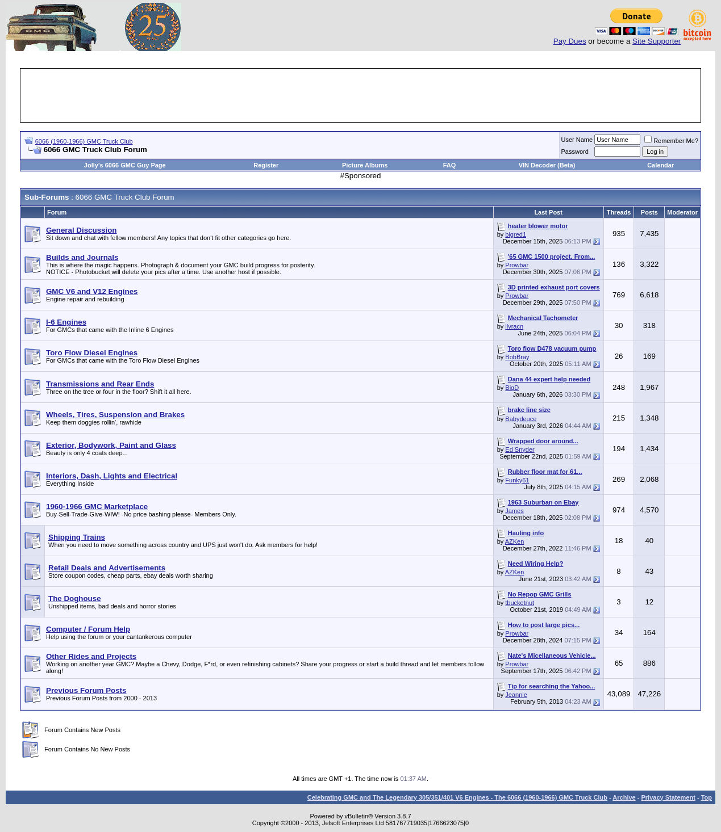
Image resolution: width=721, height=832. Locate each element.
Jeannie (516, 694)
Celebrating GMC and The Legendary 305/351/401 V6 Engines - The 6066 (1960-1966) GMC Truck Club (457, 797)
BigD (512, 387)
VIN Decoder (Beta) (547, 165)
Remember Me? (671, 140)
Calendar (660, 165)
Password (575, 151)
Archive (623, 797)
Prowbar (516, 265)
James (514, 510)
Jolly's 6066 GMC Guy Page (125, 165)
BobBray (517, 357)
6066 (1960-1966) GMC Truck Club (84, 141)
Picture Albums (364, 165)
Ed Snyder (519, 449)
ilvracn (514, 326)
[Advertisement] (361, 95)
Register (265, 165)
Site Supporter (656, 41)
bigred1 (515, 234)
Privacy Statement (668, 797)
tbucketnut (519, 602)
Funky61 (517, 480)
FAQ (449, 165)
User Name (577, 139)
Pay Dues (569, 41)
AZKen (514, 541)
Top (706, 797)
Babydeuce (520, 418)
